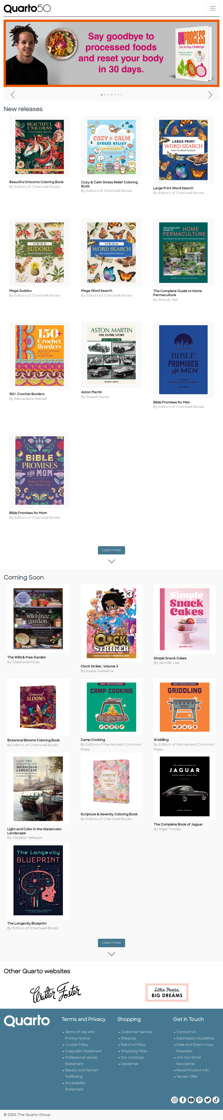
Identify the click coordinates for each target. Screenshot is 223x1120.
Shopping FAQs (134, 1050)
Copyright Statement (83, 1050)
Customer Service (136, 1031)
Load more (113, 549)
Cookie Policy (76, 1044)
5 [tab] (115, 95)
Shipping (128, 1038)
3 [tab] (108, 95)
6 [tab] (118, 95)
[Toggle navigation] (212, 8)
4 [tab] (111, 95)
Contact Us (186, 1031)
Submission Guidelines (195, 1038)
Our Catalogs (132, 1057)
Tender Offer (187, 1076)
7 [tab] (121, 95)
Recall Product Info (192, 1070)
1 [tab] (101, 95)
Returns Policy (133, 1044)
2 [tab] (105, 95)
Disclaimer (130, 1063)
